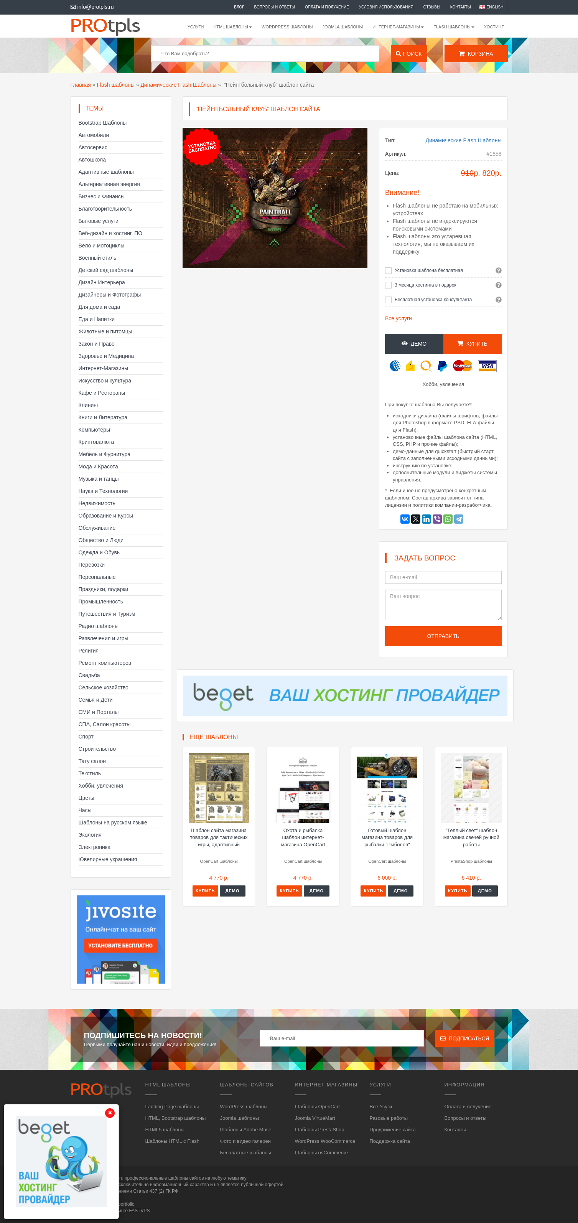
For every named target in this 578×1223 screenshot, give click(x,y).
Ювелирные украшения (108, 859)
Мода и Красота (98, 466)
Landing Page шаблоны (172, 1106)
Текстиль (90, 773)
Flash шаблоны (115, 85)
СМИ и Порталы (99, 712)
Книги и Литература (103, 417)
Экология (90, 835)
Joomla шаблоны (342, 27)
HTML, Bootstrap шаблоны (175, 1118)
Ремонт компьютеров (105, 663)
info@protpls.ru (92, 7)
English (495, 7)
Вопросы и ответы (274, 7)
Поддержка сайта (390, 1141)
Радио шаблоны (99, 626)
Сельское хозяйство (103, 687)
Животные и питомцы (105, 331)
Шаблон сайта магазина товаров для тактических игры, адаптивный (219, 837)
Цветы (86, 798)
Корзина (476, 54)
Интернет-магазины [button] (398, 27)
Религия (89, 651)
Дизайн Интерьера (102, 282)
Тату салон (92, 761)
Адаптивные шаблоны (106, 172)
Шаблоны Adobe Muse (246, 1129)
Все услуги (398, 318)
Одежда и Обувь (99, 552)
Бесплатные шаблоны (245, 1152)
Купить (472, 344)
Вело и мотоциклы (102, 245)
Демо (414, 344)
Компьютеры (94, 430)
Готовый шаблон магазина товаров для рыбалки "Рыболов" (387, 837)
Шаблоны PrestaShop (319, 1129)
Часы (85, 810)
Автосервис (93, 147)
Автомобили (94, 135)
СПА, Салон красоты (105, 724)
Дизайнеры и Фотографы (110, 295)
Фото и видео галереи (245, 1141)
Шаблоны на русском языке (113, 822)
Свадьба (89, 675)
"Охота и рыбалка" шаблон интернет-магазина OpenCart (303, 837)
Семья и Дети (96, 700)
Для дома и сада (99, 307)
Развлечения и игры (103, 638)
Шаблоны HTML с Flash (172, 1141)
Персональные (97, 577)
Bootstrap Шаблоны (103, 123)
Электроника (95, 847)
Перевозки (92, 565)
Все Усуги (381, 1106)
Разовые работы (389, 1118)
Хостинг (494, 27)
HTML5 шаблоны (164, 1129)
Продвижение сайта (393, 1129)
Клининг (89, 405)
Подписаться (464, 1038)
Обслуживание (97, 528)
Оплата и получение (327, 7)
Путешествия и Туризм (107, 614)
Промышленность (101, 601)
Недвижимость (97, 503)
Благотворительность (105, 209)
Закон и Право (97, 344)
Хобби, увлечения (101, 786)
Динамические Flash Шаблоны (178, 85)
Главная (81, 85)
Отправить (443, 636)
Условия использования (386, 7)
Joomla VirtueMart (315, 1118)
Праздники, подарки (103, 589)
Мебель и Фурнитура (105, 454)
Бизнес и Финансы (102, 196)
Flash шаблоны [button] (453, 27)
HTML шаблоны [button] (232, 27)
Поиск (409, 54)
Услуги (196, 27)
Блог (239, 7)
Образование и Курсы (106, 516)
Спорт (86, 736)
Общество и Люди (101, 540)
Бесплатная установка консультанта (433, 299)
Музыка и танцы (99, 479)
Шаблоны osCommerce (321, 1152)
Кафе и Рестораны (102, 393)
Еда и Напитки (97, 319)
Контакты (460, 7)
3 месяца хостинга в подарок (425, 285)
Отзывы (431, 7)
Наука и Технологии (103, 491)
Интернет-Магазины (103, 368)
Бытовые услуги (99, 221)
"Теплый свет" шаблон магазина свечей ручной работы (471, 837)
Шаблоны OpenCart (317, 1106)
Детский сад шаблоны (106, 270)
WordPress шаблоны (287, 27)
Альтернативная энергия (109, 184)
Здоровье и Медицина (106, 356)
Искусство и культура (105, 380)
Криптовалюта (96, 442)
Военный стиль (98, 258)
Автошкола (92, 160)
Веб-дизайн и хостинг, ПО (111, 233)
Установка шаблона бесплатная (429, 270)
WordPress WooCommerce (325, 1141)
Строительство (97, 749)
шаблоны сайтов (186, 1178)
